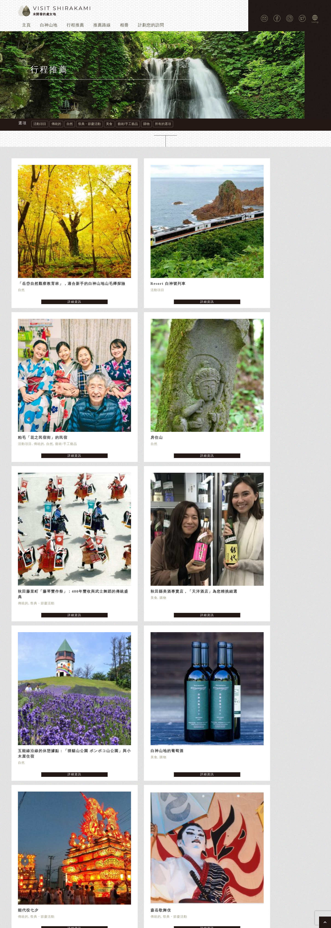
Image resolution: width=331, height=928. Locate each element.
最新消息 (233, 818)
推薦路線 (102, 25)
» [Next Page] (195, 719)
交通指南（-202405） (205, 818)
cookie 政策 (172, 825)
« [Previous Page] (151, 719)
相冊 (124, 25)
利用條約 (193, 825)
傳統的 (56, 124)
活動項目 (39, 124)
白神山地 (48, 25)
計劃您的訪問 (151, 25)
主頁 (26, 25)
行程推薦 (75, 25)
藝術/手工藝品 (128, 124)
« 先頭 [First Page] (140, 719)
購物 (146, 124)
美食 (109, 124)
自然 (69, 124)
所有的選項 (163, 124)
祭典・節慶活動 (89, 124)
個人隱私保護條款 (144, 825)
